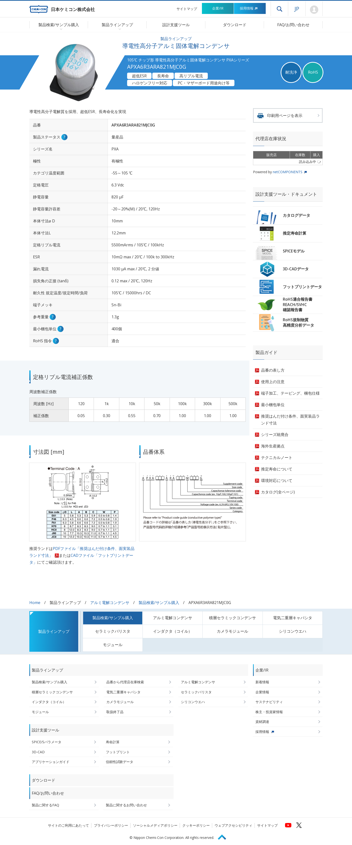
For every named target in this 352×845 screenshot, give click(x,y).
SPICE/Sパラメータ (46, 742)
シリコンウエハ (292, 631)
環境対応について (276, 480)
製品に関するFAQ (45, 805)
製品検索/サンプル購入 (159, 602)
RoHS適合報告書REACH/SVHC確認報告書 (297, 304)
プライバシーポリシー (111, 825)
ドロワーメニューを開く (279, 8)
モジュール (112, 644)
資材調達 (262, 721)
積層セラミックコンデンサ (232, 617)
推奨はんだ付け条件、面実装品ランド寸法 (290, 419)
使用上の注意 (273, 381)
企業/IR (217, 8)
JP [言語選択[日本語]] (297, 8)
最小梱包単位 (273, 404)
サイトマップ (186, 8)
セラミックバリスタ (112, 631)
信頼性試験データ (119, 761)
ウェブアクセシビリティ (233, 825)
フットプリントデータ (302, 286)
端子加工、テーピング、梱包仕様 (290, 393)
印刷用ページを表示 (284, 115)
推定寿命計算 (294, 233)
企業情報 (262, 692)
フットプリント (118, 752)
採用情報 (249, 8)
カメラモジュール (232, 631)
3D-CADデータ (296, 269)
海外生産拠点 (273, 446)
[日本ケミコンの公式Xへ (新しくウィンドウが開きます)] (299, 825)
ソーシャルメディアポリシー (155, 825)
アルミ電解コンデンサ (109, 602)
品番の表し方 (273, 370)
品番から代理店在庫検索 (125, 682)
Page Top (224, 836)
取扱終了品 (114, 711)
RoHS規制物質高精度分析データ (298, 322)
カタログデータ (296, 215)
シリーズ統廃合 (274, 434)
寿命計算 (113, 742)
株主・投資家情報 (269, 711)
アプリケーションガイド (50, 761)
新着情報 (262, 682)
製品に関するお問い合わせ (126, 805)
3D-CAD (38, 752)
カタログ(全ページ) (278, 492)
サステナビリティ (269, 701)
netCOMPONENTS (287, 172)
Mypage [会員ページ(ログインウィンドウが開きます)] (314, 9)
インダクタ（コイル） (172, 631)
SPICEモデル (294, 251)
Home (34, 602)
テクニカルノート (276, 457)
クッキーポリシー (196, 825)
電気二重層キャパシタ (292, 617)
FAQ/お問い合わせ (293, 24)
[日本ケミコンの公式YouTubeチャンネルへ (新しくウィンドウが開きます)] (288, 825)
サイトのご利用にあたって (68, 825)
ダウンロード (234, 24)
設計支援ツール (176, 24)
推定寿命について (276, 469)
